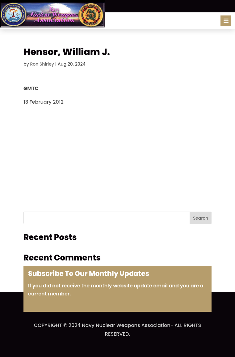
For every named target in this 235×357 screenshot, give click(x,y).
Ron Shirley (42, 64)
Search (200, 218)
